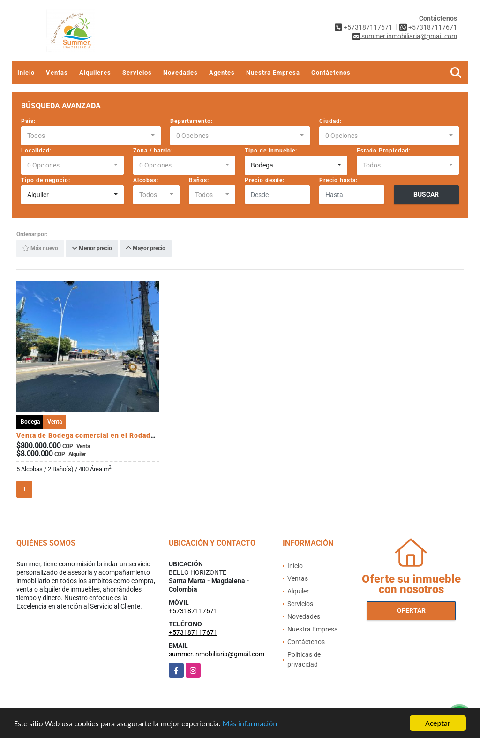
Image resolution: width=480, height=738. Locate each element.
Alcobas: (145, 180)
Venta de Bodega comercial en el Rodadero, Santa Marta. (112, 435)
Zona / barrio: (153, 150)
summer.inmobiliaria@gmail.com (216, 654)
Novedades (180, 72)
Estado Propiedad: (384, 150)
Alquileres (95, 72)
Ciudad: (330, 121)
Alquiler (298, 591)
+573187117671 (368, 27)
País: (28, 121)
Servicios (137, 72)
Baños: (199, 180)
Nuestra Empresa (273, 72)
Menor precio (92, 248)
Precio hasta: (338, 180)
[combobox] (91, 135)
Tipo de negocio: (45, 180)
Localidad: (36, 150)
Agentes (222, 72)
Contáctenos (331, 72)
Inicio (26, 72)
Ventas (57, 72)
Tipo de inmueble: (271, 150)
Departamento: (191, 121)
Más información (250, 724)
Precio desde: (265, 180)
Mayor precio (145, 248)
